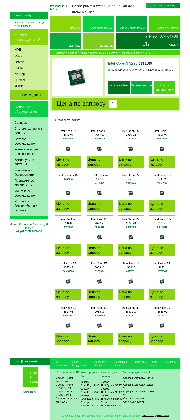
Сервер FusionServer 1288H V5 (138, 386)
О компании (72, 28)
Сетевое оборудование (25, 149)
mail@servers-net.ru (28, 361)
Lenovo (20, 70)
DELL (18, 64)
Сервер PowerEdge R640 (89, 397)
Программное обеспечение (24, 191)
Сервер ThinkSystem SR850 (111, 404)
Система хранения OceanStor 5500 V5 (133, 400)
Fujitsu (19, 76)
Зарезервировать (143, 85)
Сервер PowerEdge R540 (89, 390)
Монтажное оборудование (25, 202)
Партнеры (74, 45)
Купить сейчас (119, 85)
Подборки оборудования (132, 28)
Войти (53, 9)
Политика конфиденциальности (155, 416)
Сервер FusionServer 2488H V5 (138, 393)
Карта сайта (29, 392)
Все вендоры (31, 103)
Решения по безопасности (24, 181)
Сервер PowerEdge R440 (89, 384)
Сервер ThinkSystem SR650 (111, 390)
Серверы (21, 131)
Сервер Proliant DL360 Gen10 (64, 386)
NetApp (20, 82)
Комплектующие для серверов (26, 160)
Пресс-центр (106, 45)
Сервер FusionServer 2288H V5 (138, 380)
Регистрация (57, 6)
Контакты (173, 44)
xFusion (20, 94)
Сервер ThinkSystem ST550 (111, 397)
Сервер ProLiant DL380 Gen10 (65, 393)
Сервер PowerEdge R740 (89, 404)
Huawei (20, 88)
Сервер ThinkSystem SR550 (111, 384)
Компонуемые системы (25, 170)
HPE (18, 58)
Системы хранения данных (28, 139)
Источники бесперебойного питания (26, 214)
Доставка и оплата (168, 28)
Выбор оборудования (101, 28)
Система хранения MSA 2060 (66, 400)
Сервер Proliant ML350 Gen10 (64, 380)
